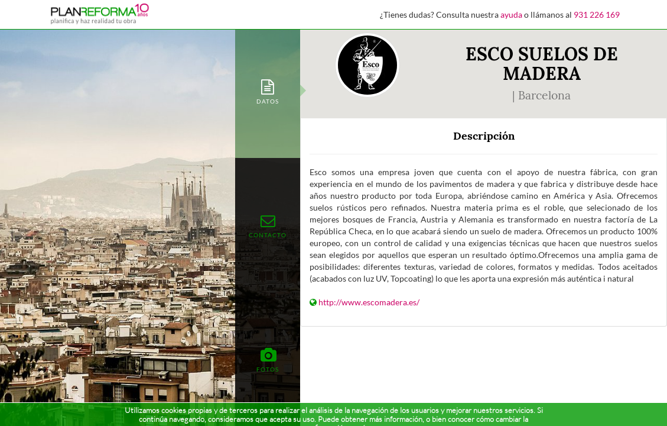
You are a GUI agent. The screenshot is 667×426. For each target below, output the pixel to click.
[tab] (267, 91)
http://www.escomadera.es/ (368, 302)
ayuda (511, 14)
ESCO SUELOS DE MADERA (542, 64)
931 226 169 (597, 14)
